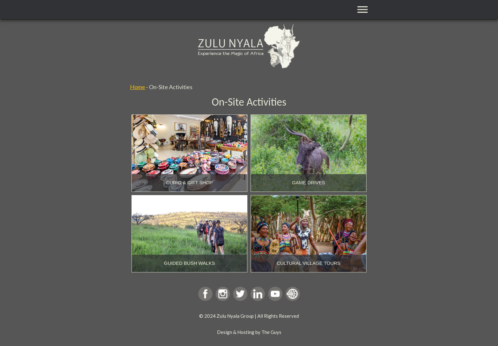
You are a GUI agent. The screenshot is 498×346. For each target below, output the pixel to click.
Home (137, 86)
